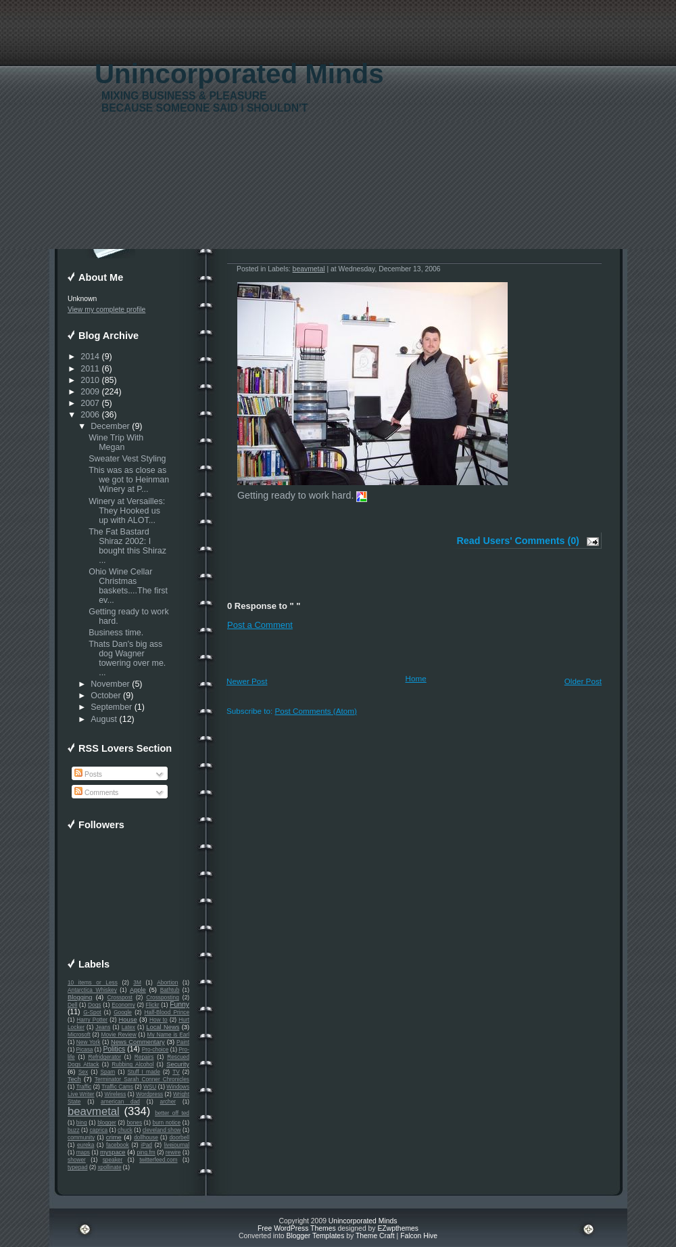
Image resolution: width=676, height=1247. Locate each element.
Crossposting (162, 997)
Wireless (115, 1094)
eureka (85, 1144)
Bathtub (170, 990)
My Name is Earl (168, 1034)
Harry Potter (91, 1019)
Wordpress (149, 1094)
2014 (89, 356)
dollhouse (146, 1137)
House (128, 1019)
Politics (114, 1049)
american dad (120, 1101)
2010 (89, 380)
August (104, 719)
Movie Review (119, 1034)
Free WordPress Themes (297, 1228)
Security (177, 1064)
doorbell (179, 1137)
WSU (149, 1086)
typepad (78, 1167)
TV (176, 1071)
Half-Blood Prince (167, 1012)
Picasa (84, 1049)
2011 (89, 368)
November (110, 684)
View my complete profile (106, 309)
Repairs (144, 1056)
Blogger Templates (315, 1236)
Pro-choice (155, 1049)
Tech (74, 1079)
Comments (96, 792)
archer (168, 1101)
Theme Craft (375, 1236)
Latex (128, 1027)
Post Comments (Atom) (315, 710)
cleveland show (162, 1130)
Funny (179, 1004)
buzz (74, 1130)
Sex (83, 1071)
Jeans (102, 1027)
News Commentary (138, 1042)
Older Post (583, 681)
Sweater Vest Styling (127, 458)
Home (416, 678)
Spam (107, 1071)
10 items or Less (93, 982)
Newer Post (246, 681)
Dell (72, 1004)
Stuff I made (144, 1071)
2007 (89, 403)
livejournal (176, 1144)
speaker (113, 1159)
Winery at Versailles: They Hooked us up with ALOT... (127, 511)
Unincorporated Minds (239, 74)
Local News (162, 1027)
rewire (173, 1152)
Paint (182, 1042)
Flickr (153, 1004)
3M (137, 982)
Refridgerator (104, 1056)
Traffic (84, 1086)
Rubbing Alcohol (132, 1064)
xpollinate (109, 1167)
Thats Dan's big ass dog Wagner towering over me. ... (127, 658)
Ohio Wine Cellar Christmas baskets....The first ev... (128, 586)
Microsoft (79, 1034)
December (110, 426)
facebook (117, 1144)
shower (77, 1159)
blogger (106, 1122)
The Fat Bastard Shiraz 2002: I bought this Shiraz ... (127, 546)
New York (88, 1042)
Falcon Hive (418, 1236)
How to (158, 1019)
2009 (89, 391)
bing (81, 1122)
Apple (138, 990)
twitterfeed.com (158, 1159)
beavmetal (94, 1111)
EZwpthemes (397, 1228)
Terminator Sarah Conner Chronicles (142, 1079)
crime (114, 1137)
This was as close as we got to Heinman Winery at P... (129, 480)
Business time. (117, 632)
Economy (123, 1004)
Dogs (94, 1004)
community (81, 1137)
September (111, 707)
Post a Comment (260, 625)
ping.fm (146, 1152)
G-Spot (92, 1012)
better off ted (172, 1113)
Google (123, 1012)
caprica (98, 1130)
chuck (125, 1130)
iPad (146, 1144)
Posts (88, 774)
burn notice (167, 1122)
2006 (89, 415)
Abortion (167, 982)
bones (134, 1122)
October (105, 695)
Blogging (80, 997)
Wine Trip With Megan (116, 442)
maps (83, 1152)
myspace (112, 1152)
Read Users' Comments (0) (518, 540)
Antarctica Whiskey (92, 990)
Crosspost (119, 997)
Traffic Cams (117, 1086)
